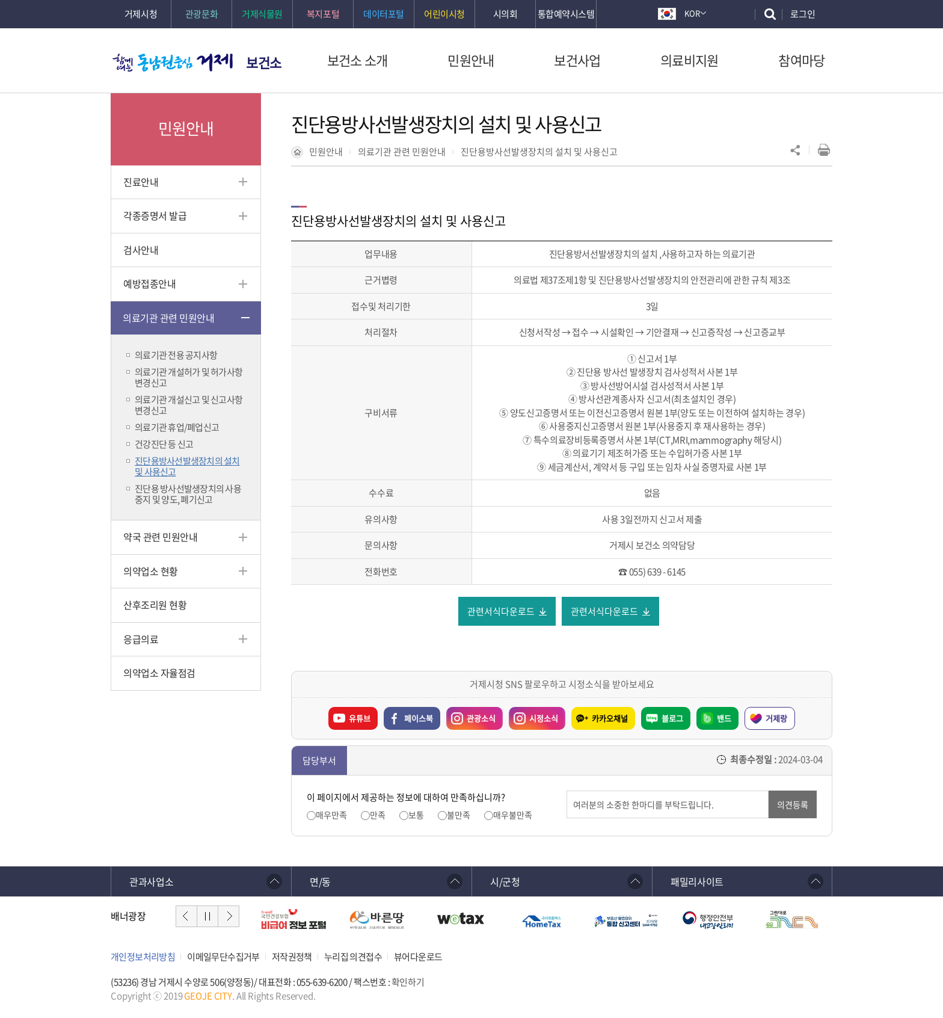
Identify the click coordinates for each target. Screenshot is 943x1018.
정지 (207, 916)
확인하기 (408, 982)
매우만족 (331, 815)
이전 (186, 916)
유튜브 (359, 718)
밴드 (724, 718)
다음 (228, 916)
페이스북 (418, 718)
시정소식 (533, 715)
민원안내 (326, 151)
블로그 (672, 718)
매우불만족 (512, 815)
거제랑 (776, 718)
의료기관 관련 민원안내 (402, 151)
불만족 (458, 815)
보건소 (263, 62)
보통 (416, 815)
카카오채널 (610, 718)
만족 (377, 815)
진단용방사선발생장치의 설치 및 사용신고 (539, 151)
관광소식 (471, 715)
